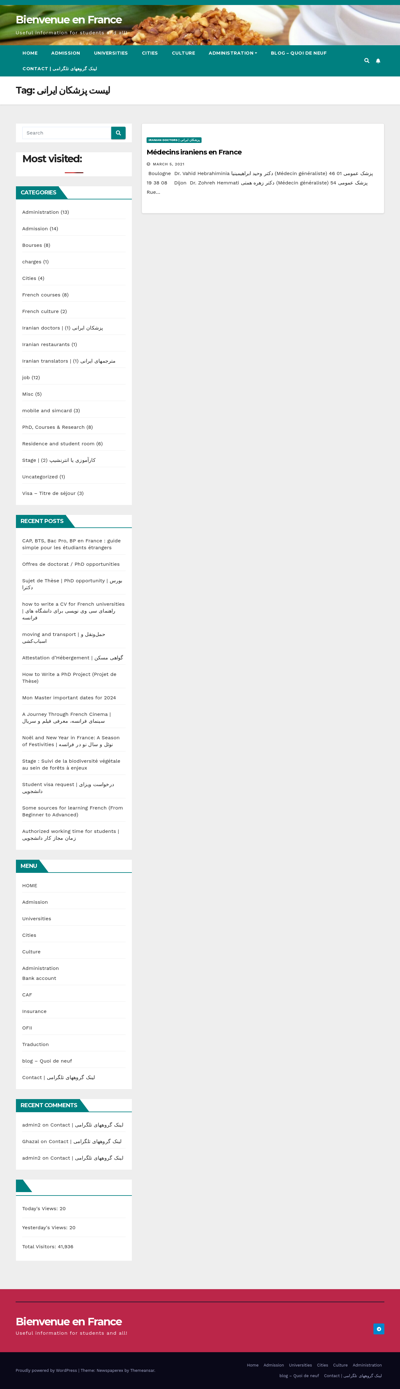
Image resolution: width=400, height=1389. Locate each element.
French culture (40, 311)
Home (30, 53)
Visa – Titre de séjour (49, 493)
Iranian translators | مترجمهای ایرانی (69, 361)
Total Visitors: (40, 1247)
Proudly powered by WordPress (47, 1370)
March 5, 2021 (168, 164)
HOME (29, 885)
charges (32, 262)
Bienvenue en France (69, 19)
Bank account (39, 978)
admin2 (31, 1125)
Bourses (32, 245)
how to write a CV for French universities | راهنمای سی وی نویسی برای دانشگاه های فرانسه (73, 611)
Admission (65, 53)
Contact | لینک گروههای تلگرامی (59, 68)
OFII (27, 1028)
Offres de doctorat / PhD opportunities (71, 564)
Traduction (35, 1044)
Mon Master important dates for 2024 (69, 698)
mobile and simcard (47, 410)
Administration (233, 53)
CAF (27, 995)
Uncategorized (40, 477)
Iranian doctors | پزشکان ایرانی (62, 328)
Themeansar (142, 1370)
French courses (41, 295)
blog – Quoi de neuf (299, 53)
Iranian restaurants (46, 344)
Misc (27, 394)
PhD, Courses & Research (53, 427)
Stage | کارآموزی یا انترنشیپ (59, 460)
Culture (183, 53)
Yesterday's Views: (45, 1227)
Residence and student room (58, 444)
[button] (366, 61)
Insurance (34, 1011)
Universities (111, 53)
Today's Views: (41, 1208)
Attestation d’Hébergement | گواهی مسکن (72, 658)
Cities (150, 53)
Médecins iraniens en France (194, 152)
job (26, 377)
